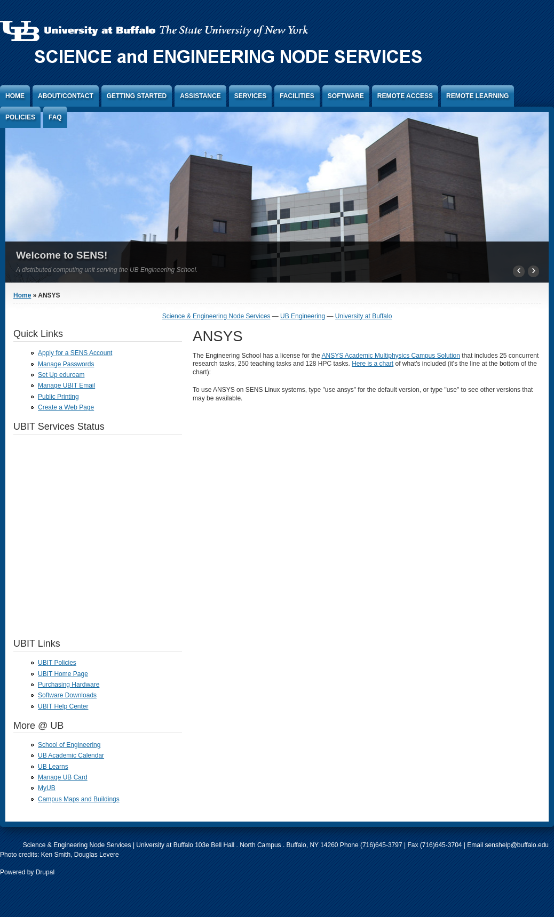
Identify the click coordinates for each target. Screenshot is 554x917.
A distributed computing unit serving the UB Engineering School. (106, 270)
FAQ (55, 117)
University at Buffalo (363, 316)
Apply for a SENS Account (75, 353)
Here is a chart (372, 363)
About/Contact (65, 96)
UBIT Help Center (63, 706)
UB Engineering (302, 316)
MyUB (47, 788)
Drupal (45, 872)
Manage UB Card (63, 777)
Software (346, 96)
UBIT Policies (57, 662)
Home (15, 96)
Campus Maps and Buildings (79, 799)
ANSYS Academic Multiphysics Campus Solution (391, 355)
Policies (20, 117)
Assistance (200, 96)
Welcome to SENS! (61, 255)
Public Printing (58, 396)
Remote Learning (477, 96)
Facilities (297, 96)
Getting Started (137, 96)
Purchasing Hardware (68, 684)
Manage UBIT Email (66, 385)
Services (250, 96)
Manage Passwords (66, 364)
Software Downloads (67, 695)
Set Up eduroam (61, 375)
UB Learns (53, 766)
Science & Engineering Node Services (216, 316)
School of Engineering (69, 745)
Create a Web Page (66, 407)
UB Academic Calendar (71, 755)
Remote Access (405, 96)
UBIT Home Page (63, 674)
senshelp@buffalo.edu (517, 845)
